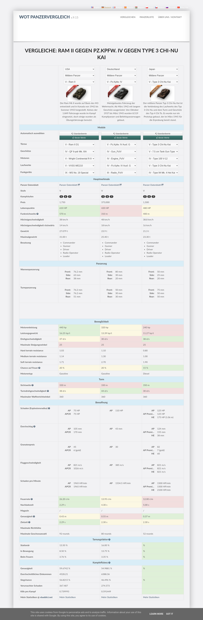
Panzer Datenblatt (69, 184)
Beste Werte (79, 138)
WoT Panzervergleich (48, 16)
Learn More (156, 614)
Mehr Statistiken (67, 597)
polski (149, 7)
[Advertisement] (101, 30)
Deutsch (106, 7)
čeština (159, 7)
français (117, 7)
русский (170, 7)
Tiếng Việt (182, 7)
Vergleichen (127, 17)
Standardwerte (79, 134)
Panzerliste (147, 17)
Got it (169, 614)
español (128, 7)
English (95, 7)
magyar (139, 7)
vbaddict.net (46, 597)
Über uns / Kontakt (170, 17)
